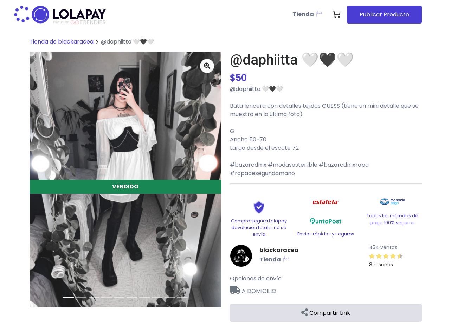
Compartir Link (325, 313)
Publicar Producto (384, 15)
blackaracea (278, 250)
